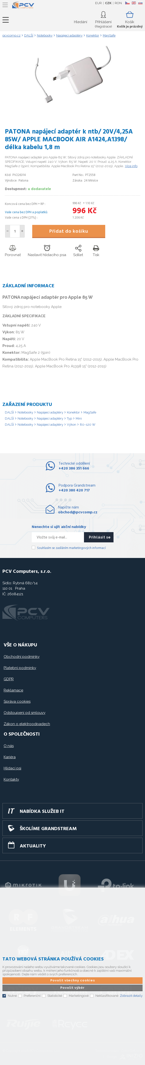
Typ (69, 418)
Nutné (12, 996)
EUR (98, 3)
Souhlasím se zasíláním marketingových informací (71, 548)
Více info (131, 166)
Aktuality (33, 846)
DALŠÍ (9, 412)
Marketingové (79, 996)
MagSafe (89, 412)
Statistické (54, 996)
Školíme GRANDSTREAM (48, 829)
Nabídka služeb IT (42, 812)
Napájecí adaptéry (50, 412)
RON (118, 3)
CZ (127, 2)
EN (134, 2)
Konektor (73, 412)
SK (140, 2)
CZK (108, 3)
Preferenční (32, 996)
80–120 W (87, 424)
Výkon (71, 424)
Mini (79, 418)
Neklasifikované (106, 996)
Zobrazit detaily (131, 996)
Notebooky (25, 412)
